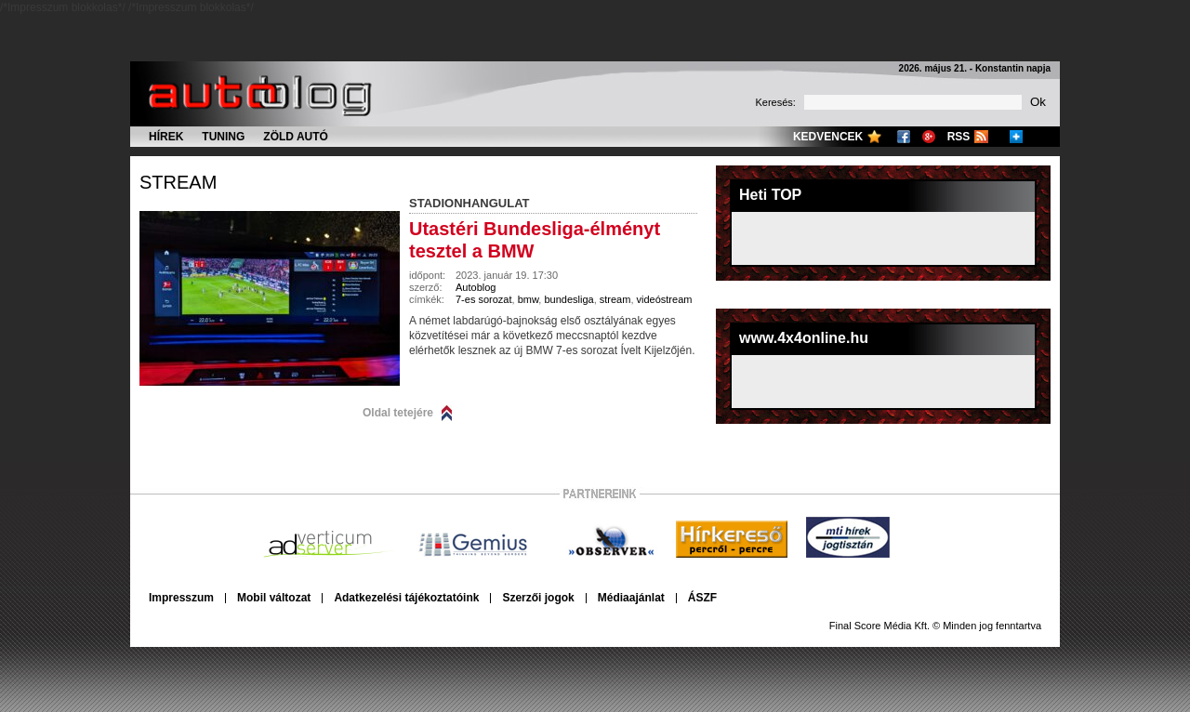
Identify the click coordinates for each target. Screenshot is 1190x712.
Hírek (166, 136)
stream (178, 182)
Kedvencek (828, 136)
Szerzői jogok (538, 597)
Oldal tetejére (398, 412)
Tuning (223, 136)
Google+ (928, 136)
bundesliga (568, 299)
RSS (959, 136)
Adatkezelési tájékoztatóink (406, 597)
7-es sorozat (484, 299)
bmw (528, 299)
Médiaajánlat (631, 597)
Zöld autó (295, 136)
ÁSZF (702, 597)
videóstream (665, 299)
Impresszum (181, 597)
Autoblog (476, 287)
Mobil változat (274, 597)
